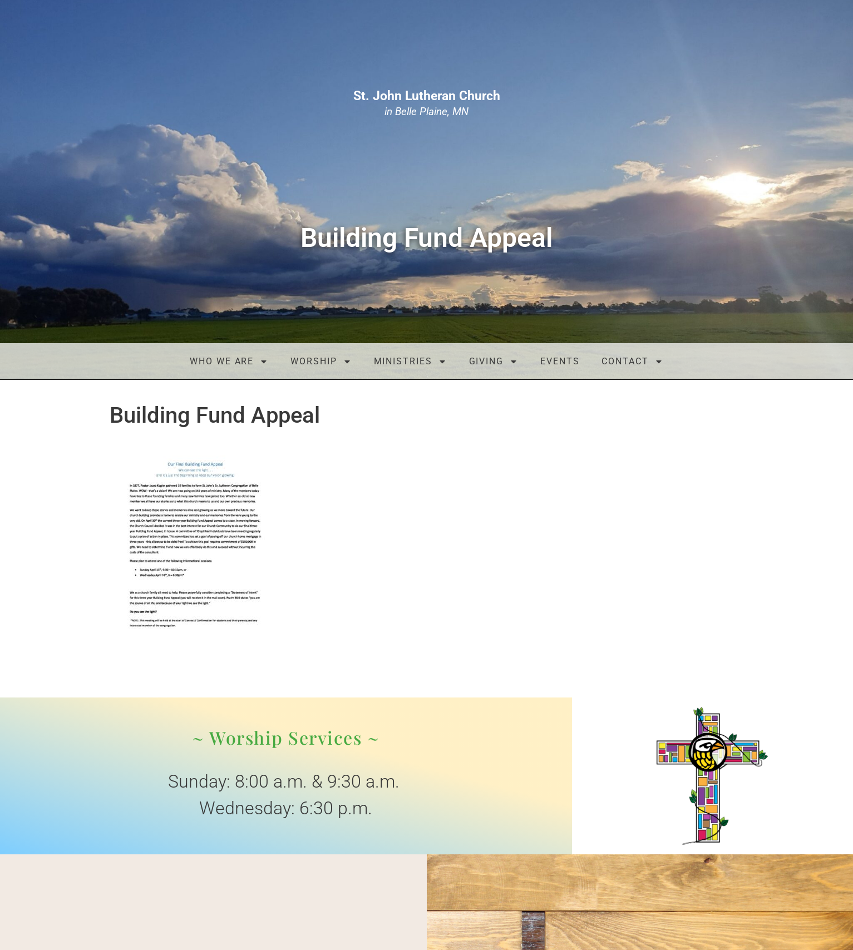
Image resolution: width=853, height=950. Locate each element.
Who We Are (229, 362)
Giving (493, 362)
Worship (320, 362)
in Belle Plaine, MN (426, 103)
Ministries (410, 362)
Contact (632, 362)
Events (559, 361)
